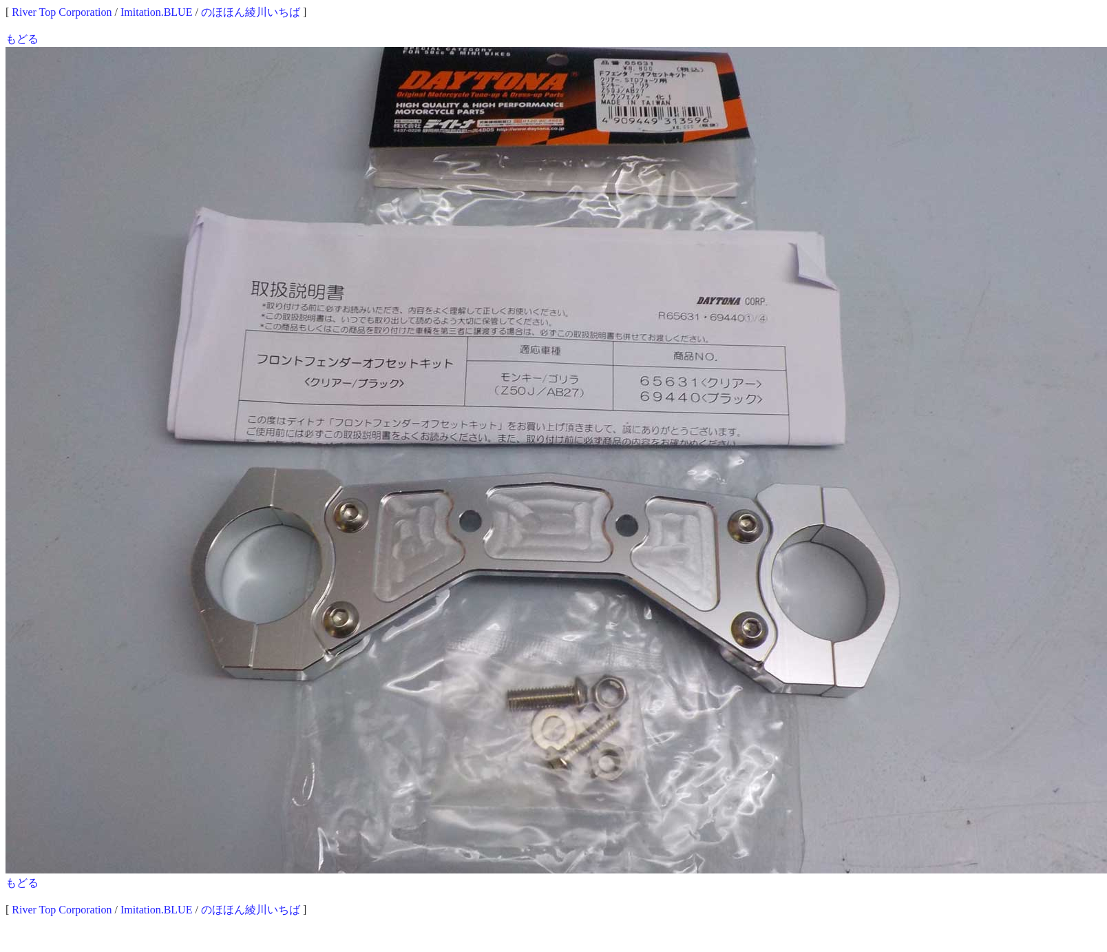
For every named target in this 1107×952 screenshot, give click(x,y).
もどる (22, 39)
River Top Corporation (62, 12)
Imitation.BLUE (156, 12)
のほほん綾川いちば (250, 12)
